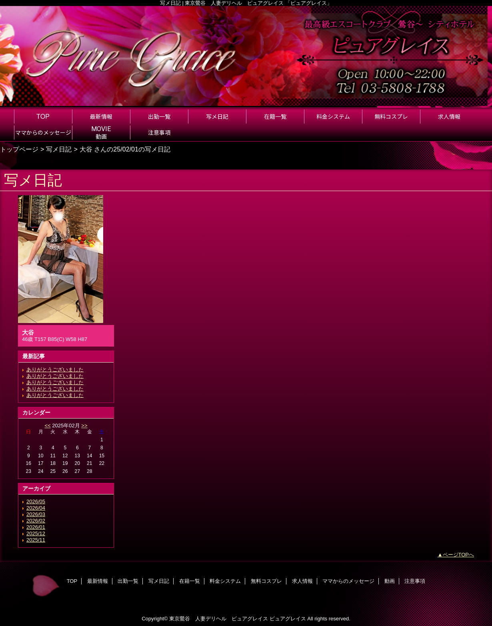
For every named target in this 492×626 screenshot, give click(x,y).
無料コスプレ (266, 581)
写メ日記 (59, 149)
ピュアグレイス (288, 619)
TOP (43, 116)
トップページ (19, 149)
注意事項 (414, 581)
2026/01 (35, 527)
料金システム (225, 581)
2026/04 (35, 508)
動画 (389, 581)
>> (84, 426)
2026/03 (35, 514)
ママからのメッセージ (348, 581)
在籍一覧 (189, 581)
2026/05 (35, 501)
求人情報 (302, 581)
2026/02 (35, 521)
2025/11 (35, 540)
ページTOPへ (458, 555)
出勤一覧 (128, 581)
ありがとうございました (55, 370)
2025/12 (35, 533)
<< (47, 426)
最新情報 (97, 581)
